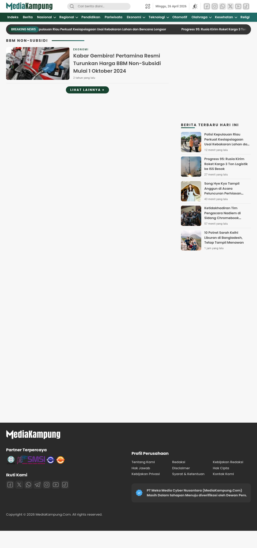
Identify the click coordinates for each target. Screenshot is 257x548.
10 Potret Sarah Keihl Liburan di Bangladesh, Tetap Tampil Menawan (224, 237)
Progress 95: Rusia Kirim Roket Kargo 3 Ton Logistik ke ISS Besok (226, 163)
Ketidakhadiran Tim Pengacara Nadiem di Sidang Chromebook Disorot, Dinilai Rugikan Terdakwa (223, 218)
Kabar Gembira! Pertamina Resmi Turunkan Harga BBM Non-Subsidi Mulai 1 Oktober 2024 (117, 63)
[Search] (72, 6)
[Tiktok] (65, 485)
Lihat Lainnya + (87, 90)
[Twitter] (19, 485)
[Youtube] (56, 485)
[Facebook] (10, 485)
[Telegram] (37, 485)
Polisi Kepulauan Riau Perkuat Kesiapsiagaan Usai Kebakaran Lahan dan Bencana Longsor (99, 29)
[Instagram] (47, 485)
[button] (195, 6)
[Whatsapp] (28, 485)
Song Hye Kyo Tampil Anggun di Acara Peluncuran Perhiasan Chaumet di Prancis (222, 191)
